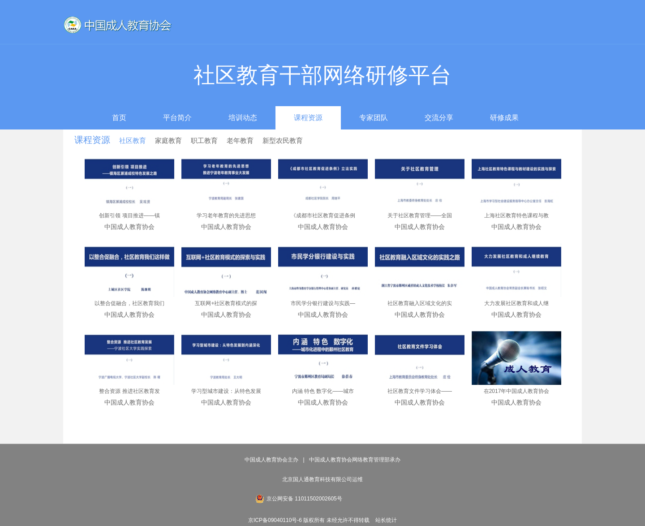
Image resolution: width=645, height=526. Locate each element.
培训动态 (242, 117)
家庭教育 (168, 140)
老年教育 (240, 140)
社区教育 (132, 140)
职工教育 (204, 140)
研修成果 (504, 117)
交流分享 (439, 117)
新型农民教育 (282, 140)
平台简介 (177, 117)
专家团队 (373, 117)
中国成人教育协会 (129, 226)
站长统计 (386, 520)
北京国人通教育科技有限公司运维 (322, 479)
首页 (119, 117)
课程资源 (308, 117)
